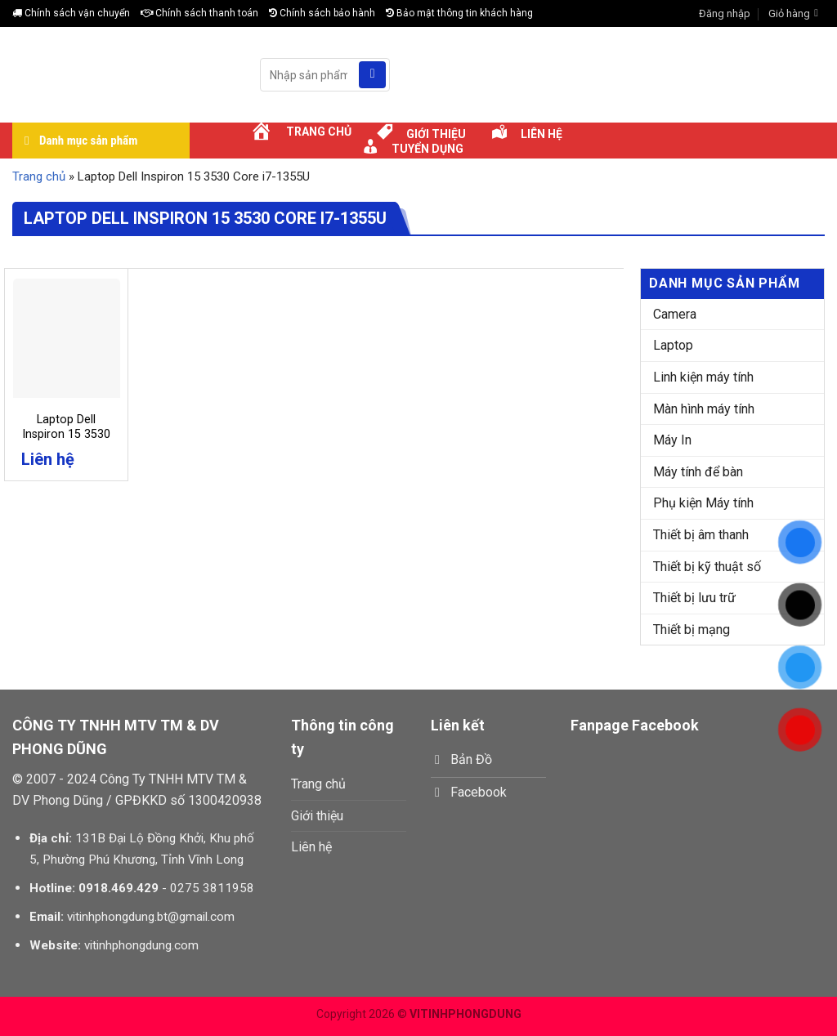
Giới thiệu (317, 816)
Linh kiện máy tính (703, 377)
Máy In (672, 440)
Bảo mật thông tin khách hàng (459, 13)
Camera (674, 314)
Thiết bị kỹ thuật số (707, 566)
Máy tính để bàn (698, 472)
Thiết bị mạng (691, 629)
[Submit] (372, 75)
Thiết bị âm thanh (701, 535)
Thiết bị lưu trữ (694, 597)
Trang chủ (38, 176)
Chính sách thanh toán (199, 13)
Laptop (673, 345)
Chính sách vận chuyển (71, 13)
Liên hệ (311, 847)
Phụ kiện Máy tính (703, 503)
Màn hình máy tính (703, 409)
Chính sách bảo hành (322, 13)
